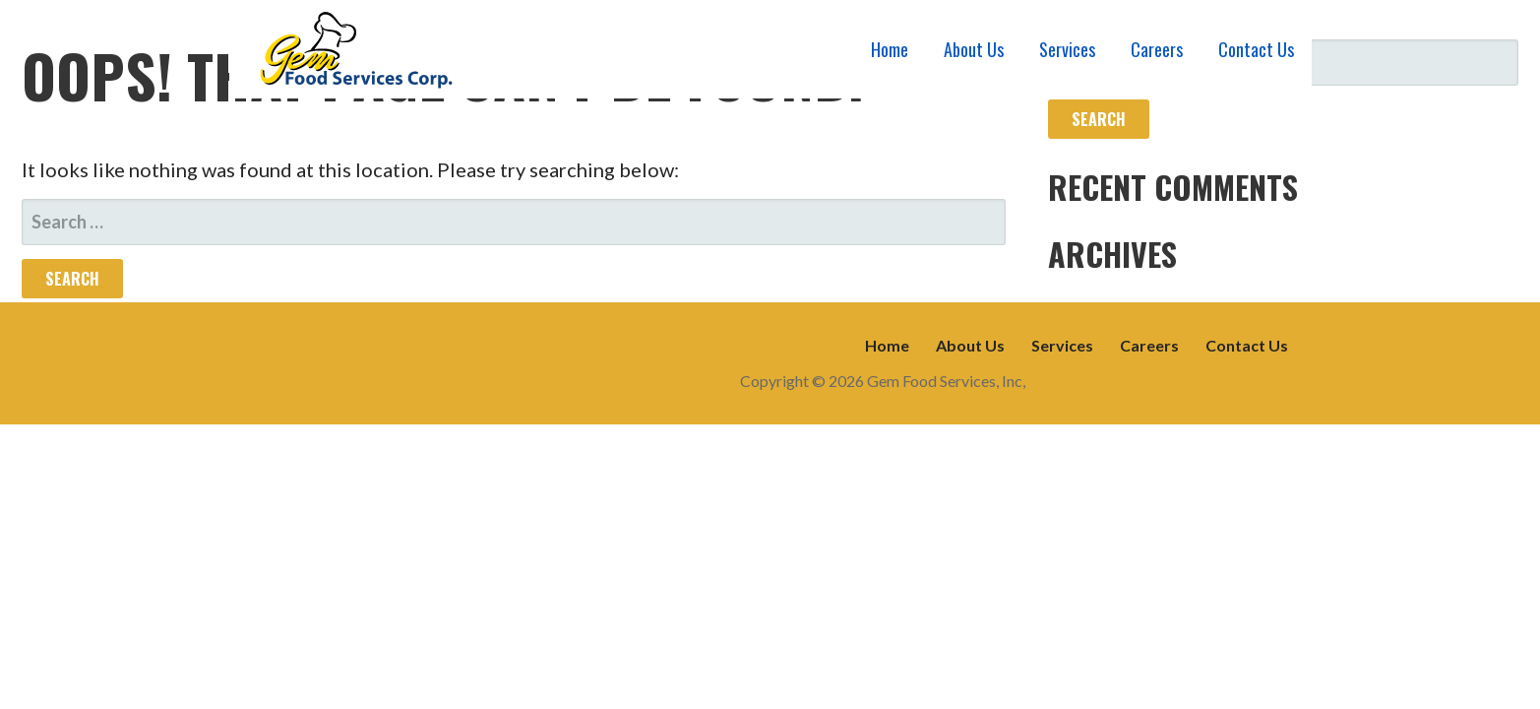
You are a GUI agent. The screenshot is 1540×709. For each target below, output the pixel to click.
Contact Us (1256, 49)
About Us (974, 49)
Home (889, 49)
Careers (1157, 49)
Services (1067, 49)
